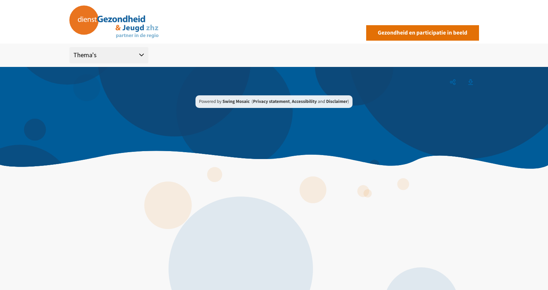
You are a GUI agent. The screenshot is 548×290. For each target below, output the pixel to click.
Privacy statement (271, 101)
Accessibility (304, 101)
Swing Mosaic (236, 101)
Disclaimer (336, 101)
